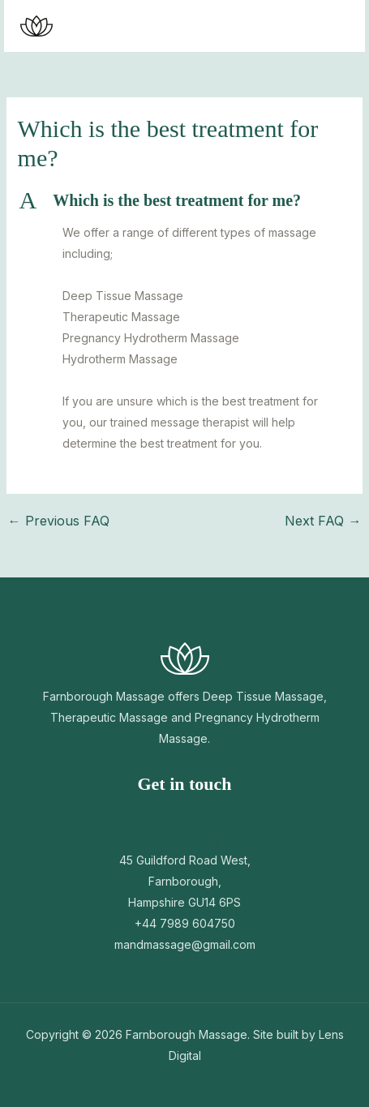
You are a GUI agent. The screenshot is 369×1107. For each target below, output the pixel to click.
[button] (288, 26)
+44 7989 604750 (185, 923)
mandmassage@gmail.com (184, 944)
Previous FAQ (58, 520)
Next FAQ (323, 520)
